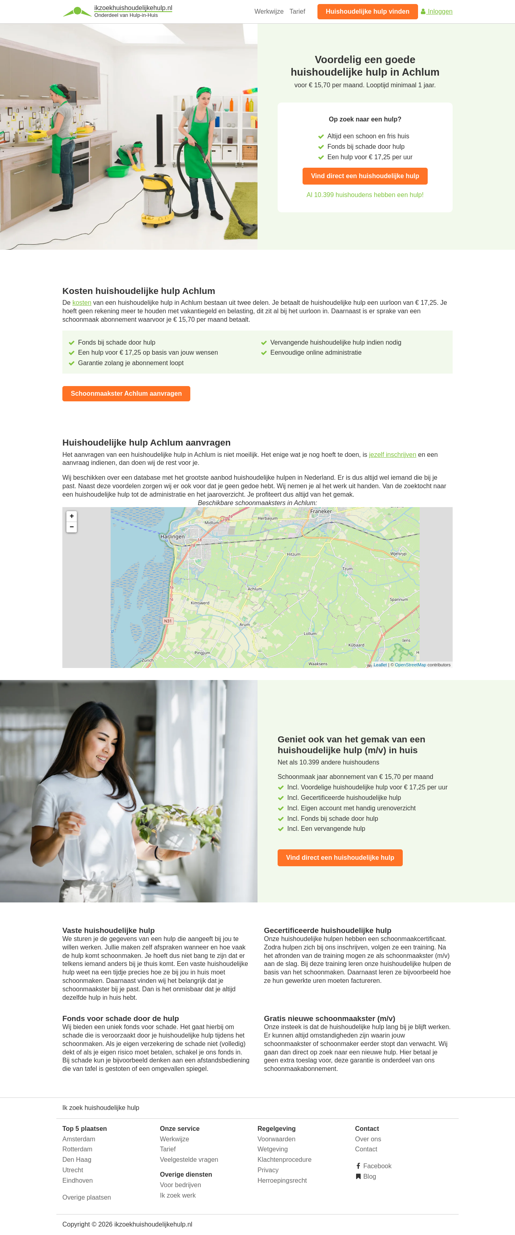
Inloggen (436, 11)
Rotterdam (77, 1149)
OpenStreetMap (410, 664)
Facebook (377, 1166)
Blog (369, 1176)
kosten (81, 302)
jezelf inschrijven (392, 454)
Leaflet (380, 664)
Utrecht (72, 1170)
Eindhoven (77, 1180)
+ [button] (72, 516)
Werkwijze (269, 11)
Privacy (268, 1170)
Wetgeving (273, 1149)
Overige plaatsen (86, 1197)
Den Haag (76, 1159)
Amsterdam (78, 1139)
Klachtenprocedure (284, 1159)
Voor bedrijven (180, 1185)
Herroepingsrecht (282, 1180)
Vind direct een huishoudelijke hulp (365, 176)
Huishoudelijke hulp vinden (368, 11)
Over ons (368, 1139)
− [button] (72, 527)
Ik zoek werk (178, 1195)
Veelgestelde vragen (189, 1159)
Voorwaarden (276, 1139)
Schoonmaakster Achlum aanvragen (126, 393)
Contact (366, 1149)
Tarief (297, 11)
